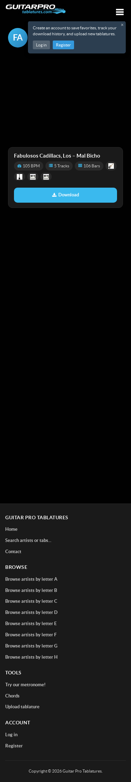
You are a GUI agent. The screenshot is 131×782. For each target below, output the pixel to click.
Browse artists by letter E (31, 623)
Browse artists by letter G (31, 646)
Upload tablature (22, 706)
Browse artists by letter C (31, 601)
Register (63, 45)
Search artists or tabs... (28, 540)
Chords (12, 695)
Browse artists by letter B (31, 590)
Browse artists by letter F (31, 634)
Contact (13, 551)
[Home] (35, 9)
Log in (41, 45)
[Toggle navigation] (120, 12)
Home (11, 529)
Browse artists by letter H (31, 657)
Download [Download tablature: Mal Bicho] (65, 194)
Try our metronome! (25, 684)
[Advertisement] (65, 98)
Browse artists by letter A (31, 579)
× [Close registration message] (122, 24)
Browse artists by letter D (31, 612)
